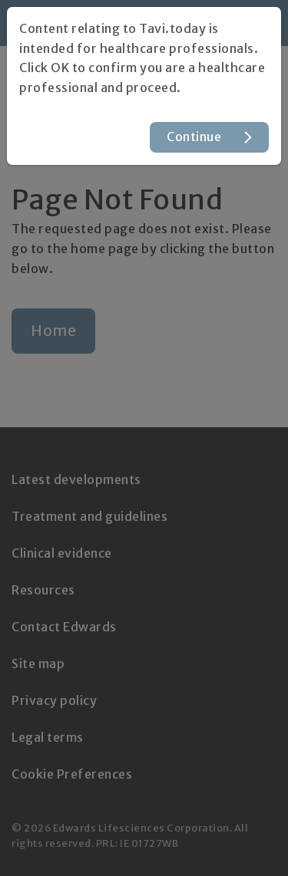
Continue (194, 136)
